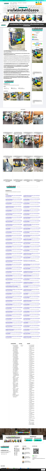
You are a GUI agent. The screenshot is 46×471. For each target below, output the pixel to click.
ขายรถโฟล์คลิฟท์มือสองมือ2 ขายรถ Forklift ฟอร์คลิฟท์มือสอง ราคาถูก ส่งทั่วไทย (31, 286)
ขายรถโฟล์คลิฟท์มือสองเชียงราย (31, 406)
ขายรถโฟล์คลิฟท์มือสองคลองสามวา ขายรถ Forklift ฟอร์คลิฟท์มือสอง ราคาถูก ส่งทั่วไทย (13, 207)
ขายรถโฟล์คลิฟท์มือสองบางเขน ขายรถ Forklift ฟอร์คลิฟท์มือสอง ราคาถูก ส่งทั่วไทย (31, 207)
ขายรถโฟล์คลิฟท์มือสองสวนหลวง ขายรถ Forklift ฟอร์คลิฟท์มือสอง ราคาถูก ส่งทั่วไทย (37, 101)
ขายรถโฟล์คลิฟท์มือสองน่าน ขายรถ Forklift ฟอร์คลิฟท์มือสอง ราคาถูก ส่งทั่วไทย (28, 180)
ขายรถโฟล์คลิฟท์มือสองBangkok (31, 375)
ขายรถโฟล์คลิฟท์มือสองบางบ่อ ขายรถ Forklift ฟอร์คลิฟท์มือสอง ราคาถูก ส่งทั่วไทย (38, 157)
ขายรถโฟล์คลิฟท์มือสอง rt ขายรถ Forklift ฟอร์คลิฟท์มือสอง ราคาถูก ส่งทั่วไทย (31, 293)
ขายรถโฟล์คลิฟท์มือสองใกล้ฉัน (31, 393)
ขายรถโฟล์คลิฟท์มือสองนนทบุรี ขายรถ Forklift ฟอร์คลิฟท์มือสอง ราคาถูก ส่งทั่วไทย (14, 232)
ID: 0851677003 (15, 88)
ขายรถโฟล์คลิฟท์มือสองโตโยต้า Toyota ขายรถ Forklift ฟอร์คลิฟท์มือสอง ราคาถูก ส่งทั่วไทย (31, 337)
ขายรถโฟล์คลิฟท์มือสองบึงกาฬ (31, 370)
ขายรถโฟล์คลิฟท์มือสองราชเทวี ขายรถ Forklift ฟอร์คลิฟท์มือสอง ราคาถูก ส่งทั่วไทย (14, 239)
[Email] (36, 45)
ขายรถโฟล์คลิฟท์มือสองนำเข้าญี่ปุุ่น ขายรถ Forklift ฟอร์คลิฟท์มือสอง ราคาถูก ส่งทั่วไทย (14, 290)
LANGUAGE (43, 0)
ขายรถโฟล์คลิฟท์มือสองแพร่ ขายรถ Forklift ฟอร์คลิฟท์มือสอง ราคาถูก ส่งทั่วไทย (14, 228)
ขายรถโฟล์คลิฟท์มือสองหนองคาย (31, 362)
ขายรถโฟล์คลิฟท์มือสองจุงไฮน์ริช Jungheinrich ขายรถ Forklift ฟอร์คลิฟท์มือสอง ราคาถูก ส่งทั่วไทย (13, 286)
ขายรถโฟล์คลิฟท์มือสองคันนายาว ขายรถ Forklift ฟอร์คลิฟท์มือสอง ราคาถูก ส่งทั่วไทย (31, 257)
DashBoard (14, 394)
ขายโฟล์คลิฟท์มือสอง (22, 88)
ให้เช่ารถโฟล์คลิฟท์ (31, 422)
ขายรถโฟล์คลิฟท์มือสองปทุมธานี (31, 358)
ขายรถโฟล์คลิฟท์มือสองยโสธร (31, 368)
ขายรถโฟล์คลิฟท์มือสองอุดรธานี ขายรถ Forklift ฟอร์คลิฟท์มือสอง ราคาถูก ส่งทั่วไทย (18, 157)
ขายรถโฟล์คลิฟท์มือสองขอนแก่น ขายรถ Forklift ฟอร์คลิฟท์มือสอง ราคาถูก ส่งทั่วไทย (27, 449)
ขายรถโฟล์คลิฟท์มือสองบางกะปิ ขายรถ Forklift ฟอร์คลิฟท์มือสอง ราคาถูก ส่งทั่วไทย (38, 180)
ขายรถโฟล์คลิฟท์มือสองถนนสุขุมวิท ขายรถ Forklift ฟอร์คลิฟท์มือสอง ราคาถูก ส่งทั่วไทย (14, 304)
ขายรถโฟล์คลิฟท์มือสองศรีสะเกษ (31, 360)
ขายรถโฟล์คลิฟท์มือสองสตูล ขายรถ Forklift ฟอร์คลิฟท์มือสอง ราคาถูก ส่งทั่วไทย (14, 283)
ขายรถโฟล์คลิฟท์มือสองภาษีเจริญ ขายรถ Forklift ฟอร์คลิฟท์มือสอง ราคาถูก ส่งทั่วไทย (14, 214)
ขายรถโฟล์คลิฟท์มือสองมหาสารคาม (31, 404)
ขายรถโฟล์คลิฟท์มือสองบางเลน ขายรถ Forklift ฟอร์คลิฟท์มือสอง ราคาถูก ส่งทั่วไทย (31, 203)
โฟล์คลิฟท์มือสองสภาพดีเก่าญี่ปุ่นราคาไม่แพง (29, 260)
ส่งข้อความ (30, 468)
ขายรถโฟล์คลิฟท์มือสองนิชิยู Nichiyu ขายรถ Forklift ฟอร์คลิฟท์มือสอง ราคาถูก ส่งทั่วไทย (31, 239)
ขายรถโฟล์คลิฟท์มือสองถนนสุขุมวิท (31, 377)
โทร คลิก (9, 468)
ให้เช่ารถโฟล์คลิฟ (20, 2)
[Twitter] (38, 43)
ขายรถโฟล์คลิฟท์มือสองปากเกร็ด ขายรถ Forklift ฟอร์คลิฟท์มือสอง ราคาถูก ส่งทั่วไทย (14, 250)
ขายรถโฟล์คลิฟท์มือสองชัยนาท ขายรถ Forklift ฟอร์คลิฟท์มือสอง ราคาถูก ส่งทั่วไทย (31, 315)
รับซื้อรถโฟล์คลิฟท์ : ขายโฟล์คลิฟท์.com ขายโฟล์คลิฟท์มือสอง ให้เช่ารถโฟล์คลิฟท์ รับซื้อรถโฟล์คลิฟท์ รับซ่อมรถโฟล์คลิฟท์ (16, 353)
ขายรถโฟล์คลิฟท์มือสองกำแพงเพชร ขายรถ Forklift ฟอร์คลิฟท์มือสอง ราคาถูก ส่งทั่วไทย (31, 290)
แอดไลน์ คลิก (16, 468)
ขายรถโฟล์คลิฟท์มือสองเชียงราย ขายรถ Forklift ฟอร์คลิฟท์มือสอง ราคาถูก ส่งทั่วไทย (31, 246)
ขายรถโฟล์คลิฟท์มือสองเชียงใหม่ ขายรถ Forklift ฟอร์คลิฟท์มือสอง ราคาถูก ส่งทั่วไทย (28, 157)
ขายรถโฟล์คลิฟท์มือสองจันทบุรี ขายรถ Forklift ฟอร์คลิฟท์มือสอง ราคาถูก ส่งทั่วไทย (28, 133)
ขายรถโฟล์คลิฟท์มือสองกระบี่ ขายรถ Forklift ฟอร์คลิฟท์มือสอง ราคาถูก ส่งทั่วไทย (31, 250)
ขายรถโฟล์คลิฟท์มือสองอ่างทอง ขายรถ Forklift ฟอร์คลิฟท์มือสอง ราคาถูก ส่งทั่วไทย (14, 254)
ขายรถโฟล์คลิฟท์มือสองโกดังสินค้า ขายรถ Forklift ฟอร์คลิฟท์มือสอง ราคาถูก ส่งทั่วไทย (31, 236)
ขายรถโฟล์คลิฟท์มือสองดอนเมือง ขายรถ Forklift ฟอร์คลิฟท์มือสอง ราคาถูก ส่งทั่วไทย (7, 180)
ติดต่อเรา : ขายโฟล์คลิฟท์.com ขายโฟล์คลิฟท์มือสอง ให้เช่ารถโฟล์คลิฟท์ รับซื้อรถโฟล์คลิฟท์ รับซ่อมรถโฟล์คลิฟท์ (15, 385)
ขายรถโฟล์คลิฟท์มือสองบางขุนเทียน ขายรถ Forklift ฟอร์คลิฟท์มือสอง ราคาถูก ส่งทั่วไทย (14, 243)
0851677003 (35, 37)
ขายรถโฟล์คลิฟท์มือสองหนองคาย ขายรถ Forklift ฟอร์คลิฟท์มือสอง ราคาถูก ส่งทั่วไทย (31, 319)
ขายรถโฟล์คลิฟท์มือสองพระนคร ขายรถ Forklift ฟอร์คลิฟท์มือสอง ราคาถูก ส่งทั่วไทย (31, 304)
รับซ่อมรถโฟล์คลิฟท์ (31, 424)
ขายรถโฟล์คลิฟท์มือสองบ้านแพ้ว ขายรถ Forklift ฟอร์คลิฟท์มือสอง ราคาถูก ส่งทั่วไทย (14, 308)
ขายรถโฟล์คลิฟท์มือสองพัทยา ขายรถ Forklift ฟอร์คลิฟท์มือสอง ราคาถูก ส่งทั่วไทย (31, 326)
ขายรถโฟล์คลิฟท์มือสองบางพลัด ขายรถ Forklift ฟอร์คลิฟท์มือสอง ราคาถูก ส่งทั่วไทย (31, 311)
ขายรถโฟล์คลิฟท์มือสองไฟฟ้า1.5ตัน (31, 382)
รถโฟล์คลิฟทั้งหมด (15, 2)
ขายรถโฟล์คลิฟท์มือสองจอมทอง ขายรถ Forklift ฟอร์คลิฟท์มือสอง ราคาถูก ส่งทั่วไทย (27, 453)
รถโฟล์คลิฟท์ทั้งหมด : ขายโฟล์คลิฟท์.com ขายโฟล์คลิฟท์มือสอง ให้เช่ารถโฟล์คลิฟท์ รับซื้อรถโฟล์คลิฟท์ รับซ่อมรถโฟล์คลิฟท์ (16, 364)
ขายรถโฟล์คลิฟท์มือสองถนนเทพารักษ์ (31, 345)
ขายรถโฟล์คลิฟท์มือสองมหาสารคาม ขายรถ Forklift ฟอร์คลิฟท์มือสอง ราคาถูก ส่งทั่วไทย (31, 228)
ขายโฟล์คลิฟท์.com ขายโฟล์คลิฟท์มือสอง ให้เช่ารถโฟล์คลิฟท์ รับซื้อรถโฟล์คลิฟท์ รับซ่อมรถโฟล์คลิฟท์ (16, 369)
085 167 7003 (39, 4)
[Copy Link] (33, 43)
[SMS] (37, 45)
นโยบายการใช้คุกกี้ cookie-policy (15, 396)
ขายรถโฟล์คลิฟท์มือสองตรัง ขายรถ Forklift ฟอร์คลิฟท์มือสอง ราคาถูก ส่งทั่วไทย (31, 322)
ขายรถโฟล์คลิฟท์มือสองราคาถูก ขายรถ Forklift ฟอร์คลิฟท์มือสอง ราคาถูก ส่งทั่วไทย (31, 232)
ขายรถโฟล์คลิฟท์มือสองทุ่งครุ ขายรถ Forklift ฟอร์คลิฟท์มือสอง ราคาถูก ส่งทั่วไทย (14, 293)
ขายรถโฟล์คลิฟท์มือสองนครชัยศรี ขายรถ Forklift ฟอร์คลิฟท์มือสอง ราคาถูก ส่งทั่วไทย (27, 457)
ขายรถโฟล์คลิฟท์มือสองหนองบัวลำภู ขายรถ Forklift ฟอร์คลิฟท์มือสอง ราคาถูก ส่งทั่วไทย (18, 180)
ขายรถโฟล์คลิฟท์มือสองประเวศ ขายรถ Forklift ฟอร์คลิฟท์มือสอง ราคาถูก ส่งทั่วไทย (14, 218)
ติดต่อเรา (37, 0)
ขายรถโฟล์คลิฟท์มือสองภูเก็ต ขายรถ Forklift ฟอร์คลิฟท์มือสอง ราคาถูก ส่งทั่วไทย (14, 265)
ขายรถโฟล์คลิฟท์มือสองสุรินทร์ (31, 366)
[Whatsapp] (41, 43)
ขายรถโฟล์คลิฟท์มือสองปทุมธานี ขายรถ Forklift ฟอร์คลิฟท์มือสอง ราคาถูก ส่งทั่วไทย (37, 73)
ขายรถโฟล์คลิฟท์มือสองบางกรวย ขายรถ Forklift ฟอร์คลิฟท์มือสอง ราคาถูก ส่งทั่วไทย (14, 301)
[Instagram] (40, 43)
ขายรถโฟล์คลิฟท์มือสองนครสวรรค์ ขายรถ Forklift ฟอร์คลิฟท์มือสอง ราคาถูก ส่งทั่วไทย (14, 261)
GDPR (17, 469)
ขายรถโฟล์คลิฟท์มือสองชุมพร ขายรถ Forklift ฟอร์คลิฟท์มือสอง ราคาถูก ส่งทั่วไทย (31, 214)
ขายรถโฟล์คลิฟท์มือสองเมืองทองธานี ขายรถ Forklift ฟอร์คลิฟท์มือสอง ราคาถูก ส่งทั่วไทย (31, 301)
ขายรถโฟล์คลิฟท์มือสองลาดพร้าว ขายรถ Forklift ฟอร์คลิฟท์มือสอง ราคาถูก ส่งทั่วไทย (31, 265)
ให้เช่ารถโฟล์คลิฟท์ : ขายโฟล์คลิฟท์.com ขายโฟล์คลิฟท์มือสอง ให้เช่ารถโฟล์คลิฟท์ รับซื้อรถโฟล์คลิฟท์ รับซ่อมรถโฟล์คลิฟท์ (16, 347)
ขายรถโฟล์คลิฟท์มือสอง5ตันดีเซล (31, 386)
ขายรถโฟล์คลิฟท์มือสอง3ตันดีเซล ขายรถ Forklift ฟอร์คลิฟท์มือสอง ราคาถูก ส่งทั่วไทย (14, 221)
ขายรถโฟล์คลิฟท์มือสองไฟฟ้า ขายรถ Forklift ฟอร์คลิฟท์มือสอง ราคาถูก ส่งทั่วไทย (31, 297)
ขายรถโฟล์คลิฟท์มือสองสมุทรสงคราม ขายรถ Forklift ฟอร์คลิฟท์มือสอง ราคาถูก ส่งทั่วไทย (31, 196)
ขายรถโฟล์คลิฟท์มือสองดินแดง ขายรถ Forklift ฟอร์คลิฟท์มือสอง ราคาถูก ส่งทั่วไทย (31, 279)
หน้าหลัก (11, 2)
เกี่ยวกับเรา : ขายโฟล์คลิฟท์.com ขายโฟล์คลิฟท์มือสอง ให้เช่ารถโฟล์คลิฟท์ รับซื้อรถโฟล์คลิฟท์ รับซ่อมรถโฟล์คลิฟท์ (16, 391)
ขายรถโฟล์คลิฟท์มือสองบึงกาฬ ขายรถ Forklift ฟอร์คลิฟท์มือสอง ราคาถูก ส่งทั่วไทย (14, 210)
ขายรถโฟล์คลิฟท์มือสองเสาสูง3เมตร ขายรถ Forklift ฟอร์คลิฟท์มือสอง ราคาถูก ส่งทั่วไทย (14, 330)
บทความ (22, 345)
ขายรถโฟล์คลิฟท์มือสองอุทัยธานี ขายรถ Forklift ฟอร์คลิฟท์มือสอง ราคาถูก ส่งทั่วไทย (14, 257)
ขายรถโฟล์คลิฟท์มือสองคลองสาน (31, 371)
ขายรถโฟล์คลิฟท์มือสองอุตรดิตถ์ (31, 413)
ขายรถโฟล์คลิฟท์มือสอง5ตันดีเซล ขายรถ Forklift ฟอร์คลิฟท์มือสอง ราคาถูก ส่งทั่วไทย (14, 297)
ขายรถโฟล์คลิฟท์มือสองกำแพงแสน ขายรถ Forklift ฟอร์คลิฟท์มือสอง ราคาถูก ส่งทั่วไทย (14, 275)
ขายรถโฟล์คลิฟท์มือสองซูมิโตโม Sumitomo (31, 388)
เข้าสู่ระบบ (39, 0)
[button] (0, 13)
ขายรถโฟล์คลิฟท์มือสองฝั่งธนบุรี (31, 394)
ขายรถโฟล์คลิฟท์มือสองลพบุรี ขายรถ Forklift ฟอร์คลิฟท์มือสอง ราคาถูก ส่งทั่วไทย (14, 315)
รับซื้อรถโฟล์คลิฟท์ (31, 423)
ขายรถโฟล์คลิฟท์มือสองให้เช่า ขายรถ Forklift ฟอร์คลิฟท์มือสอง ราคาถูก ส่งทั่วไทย (14, 196)
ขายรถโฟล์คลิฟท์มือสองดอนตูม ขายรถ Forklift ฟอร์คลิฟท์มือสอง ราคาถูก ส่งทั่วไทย (7, 133)
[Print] (38, 45)
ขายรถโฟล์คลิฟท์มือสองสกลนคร (31, 364)
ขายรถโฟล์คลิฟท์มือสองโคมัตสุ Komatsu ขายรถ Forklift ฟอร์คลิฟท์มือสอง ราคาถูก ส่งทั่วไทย (18, 133)
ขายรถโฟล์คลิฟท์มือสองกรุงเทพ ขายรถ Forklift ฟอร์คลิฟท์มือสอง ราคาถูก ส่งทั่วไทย (31, 221)
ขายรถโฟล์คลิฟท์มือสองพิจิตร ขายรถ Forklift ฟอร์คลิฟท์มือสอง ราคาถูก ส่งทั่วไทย (31, 210)
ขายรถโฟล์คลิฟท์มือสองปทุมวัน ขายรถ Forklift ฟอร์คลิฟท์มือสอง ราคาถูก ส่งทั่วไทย (38, 133)
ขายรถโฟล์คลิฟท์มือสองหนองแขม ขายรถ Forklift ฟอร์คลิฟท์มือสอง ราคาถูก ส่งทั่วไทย (14, 311)
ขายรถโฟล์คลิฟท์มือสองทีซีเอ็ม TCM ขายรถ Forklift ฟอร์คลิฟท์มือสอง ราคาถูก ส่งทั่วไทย (31, 225)
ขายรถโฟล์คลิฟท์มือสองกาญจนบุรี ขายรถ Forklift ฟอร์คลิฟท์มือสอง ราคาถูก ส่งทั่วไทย (14, 326)
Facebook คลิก (23, 468)
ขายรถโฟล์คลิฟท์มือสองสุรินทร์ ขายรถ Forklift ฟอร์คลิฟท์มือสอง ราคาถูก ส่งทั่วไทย (27, 462)
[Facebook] (36, 43)
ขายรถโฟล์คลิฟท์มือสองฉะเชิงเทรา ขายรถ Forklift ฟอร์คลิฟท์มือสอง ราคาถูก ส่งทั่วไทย (7, 157)
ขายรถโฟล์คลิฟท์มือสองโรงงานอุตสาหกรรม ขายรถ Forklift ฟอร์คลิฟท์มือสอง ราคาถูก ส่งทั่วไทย (31, 272)
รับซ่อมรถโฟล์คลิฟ (12, 3)
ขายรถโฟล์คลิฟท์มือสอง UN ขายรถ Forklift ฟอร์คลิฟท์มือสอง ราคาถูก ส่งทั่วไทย (14, 333)
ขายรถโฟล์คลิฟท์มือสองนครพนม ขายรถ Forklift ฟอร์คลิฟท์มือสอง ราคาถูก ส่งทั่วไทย (31, 308)
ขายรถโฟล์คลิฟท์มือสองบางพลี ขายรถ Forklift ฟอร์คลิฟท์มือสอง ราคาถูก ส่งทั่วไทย (31, 199)
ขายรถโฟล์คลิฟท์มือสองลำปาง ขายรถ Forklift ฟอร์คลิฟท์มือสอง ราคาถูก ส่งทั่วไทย (14, 268)
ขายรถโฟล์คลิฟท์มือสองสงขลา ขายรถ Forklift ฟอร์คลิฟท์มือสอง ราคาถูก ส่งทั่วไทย (14, 236)
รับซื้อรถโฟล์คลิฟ (24, 2)
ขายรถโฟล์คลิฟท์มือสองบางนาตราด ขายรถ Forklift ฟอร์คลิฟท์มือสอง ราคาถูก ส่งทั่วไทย (14, 322)
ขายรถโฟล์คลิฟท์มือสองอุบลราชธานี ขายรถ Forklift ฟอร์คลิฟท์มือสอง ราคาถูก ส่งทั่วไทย (14, 279)
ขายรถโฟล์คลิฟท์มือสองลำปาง (31, 415)
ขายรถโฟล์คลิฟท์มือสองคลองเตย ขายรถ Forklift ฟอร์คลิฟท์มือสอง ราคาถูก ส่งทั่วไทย (31, 333)
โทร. (37, 3)
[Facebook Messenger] (37, 43)
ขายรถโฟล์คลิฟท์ (31, 419)
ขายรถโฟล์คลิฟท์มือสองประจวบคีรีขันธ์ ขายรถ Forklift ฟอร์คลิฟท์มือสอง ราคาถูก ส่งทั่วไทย (31, 254)
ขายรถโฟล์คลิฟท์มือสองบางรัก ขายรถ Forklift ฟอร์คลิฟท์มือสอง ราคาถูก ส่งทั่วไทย (31, 330)
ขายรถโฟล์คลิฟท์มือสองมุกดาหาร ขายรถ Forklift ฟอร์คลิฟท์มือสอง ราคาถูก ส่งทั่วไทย (31, 243)
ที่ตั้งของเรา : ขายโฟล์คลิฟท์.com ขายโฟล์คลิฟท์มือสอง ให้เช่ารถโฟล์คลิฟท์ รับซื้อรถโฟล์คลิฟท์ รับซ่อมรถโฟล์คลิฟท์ (16, 379)
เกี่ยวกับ (16, 3)
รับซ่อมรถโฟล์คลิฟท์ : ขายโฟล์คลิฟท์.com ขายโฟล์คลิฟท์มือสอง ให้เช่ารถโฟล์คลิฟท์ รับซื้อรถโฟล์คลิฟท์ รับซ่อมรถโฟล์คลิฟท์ (16, 358)
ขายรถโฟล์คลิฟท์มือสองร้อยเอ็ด (31, 400)
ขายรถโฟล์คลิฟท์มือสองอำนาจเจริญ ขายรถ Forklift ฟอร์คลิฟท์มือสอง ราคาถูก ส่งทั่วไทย (31, 275)
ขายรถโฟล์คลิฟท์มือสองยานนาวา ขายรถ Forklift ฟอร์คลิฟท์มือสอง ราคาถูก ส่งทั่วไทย (14, 203)
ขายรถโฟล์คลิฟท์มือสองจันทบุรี (31, 357)
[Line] (34, 43)
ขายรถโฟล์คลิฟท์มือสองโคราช (31, 349)
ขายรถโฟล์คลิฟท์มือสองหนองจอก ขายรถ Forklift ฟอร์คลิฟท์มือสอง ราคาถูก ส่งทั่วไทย (14, 225)
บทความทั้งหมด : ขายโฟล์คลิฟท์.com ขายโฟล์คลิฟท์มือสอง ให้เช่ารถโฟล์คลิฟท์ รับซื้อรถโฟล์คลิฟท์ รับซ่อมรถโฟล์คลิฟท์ (16, 374)
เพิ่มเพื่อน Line (35, 36)
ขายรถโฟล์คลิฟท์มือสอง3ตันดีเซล (31, 384)
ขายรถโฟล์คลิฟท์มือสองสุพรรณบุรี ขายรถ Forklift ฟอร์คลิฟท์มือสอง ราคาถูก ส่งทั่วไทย (31, 268)
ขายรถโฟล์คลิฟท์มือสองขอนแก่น (31, 407)
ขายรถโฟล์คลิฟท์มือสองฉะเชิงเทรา (31, 353)
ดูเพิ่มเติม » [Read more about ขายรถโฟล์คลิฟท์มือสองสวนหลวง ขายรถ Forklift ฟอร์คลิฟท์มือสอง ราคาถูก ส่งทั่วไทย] (34, 103)
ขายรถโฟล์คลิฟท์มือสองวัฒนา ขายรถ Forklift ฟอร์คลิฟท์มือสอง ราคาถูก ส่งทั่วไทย (14, 319)
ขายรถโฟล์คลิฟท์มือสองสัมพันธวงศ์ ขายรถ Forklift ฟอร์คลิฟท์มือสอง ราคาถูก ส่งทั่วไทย (31, 218)
